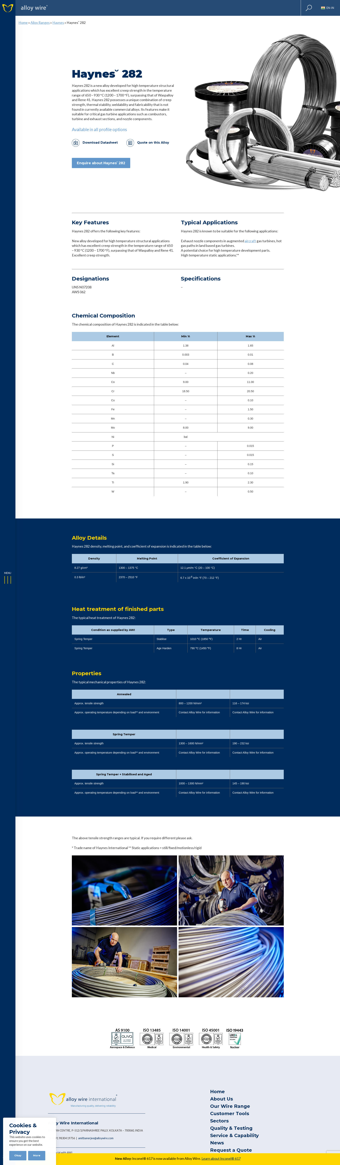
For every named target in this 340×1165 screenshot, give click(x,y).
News (217, 1143)
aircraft (250, 241)
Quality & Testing (231, 1128)
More (36, 1155)
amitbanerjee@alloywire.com (95, 1138)
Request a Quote (231, 1150)
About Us (221, 1099)
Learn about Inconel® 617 (221, 1159)
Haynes (58, 23)
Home (23, 23)
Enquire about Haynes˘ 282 (101, 163)
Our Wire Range (230, 1106)
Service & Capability (234, 1135)
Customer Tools (229, 1113)
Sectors (219, 1121)
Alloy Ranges (40, 23)
